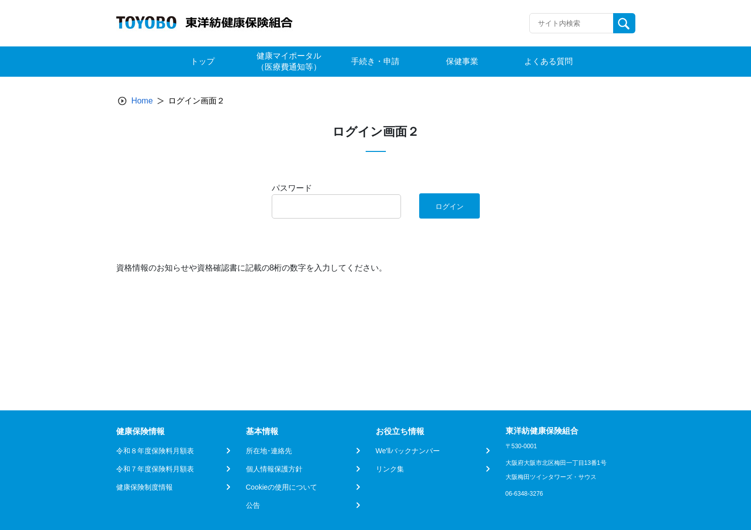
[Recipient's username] (571, 23)
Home (142, 100)
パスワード (292, 188)
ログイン (449, 206)
